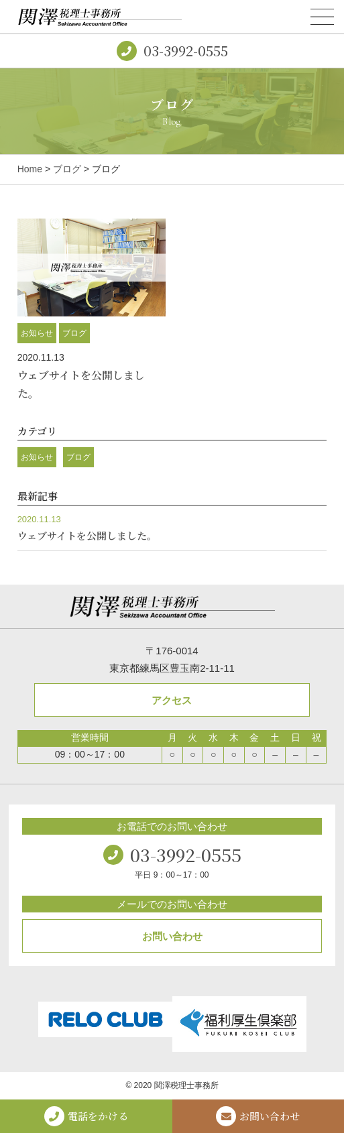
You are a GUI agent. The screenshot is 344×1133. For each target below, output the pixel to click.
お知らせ (37, 333)
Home (29, 169)
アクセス (172, 700)
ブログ (67, 169)
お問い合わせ (172, 936)
